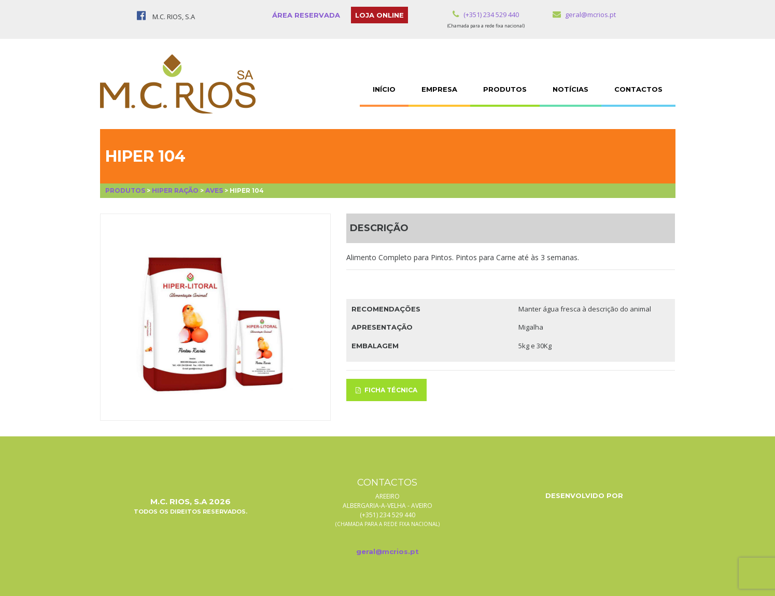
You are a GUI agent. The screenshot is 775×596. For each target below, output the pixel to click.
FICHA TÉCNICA (387, 390)
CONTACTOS (638, 89)
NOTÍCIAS (570, 89)
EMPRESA (439, 89)
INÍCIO (384, 89)
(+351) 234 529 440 (486, 14)
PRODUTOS (505, 89)
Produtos (125, 190)
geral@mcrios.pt (584, 14)
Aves (214, 190)
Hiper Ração (175, 190)
